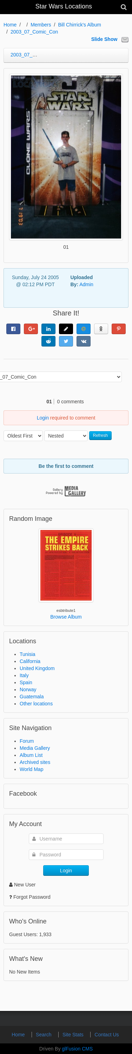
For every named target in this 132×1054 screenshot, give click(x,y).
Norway (28, 689)
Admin (86, 284)
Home (10, 25)
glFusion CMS (77, 1049)
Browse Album (65, 617)
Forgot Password (32, 897)
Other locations (36, 703)
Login (43, 418)
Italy (24, 675)
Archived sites (35, 762)
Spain (26, 682)
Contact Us (106, 1034)
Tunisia (27, 654)
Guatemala (32, 696)
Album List (31, 755)
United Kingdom (37, 668)
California (30, 661)
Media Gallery (35, 748)
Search (44, 1034)
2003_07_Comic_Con (34, 32)
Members (41, 25)
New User (22, 884)
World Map (31, 769)
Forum (27, 741)
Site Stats (73, 1034)
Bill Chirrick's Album (79, 25)
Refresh (100, 435)
